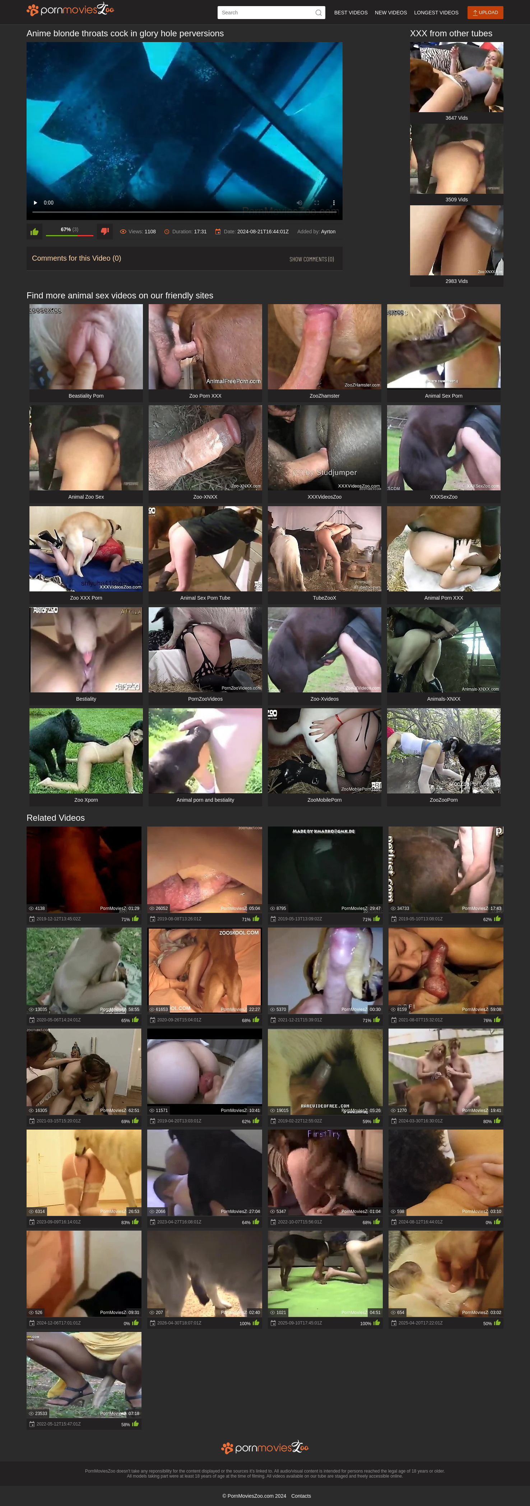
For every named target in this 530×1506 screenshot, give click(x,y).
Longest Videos (436, 12)
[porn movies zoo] (71, 9)
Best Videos (351, 12)
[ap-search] (271, 12)
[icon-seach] (318, 12)
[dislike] (105, 231)
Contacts (301, 1496)
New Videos (391, 12)
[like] (34, 231)
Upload (485, 13)
